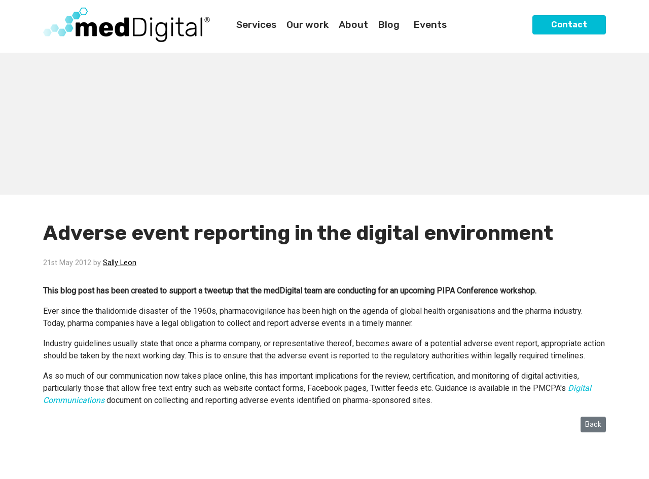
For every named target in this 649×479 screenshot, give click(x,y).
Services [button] (256, 24)
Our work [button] (307, 24)
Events (430, 24)
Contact (569, 24)
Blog (389, 24)
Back (593, 424)
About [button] (353, 24)
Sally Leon (119, 263)
